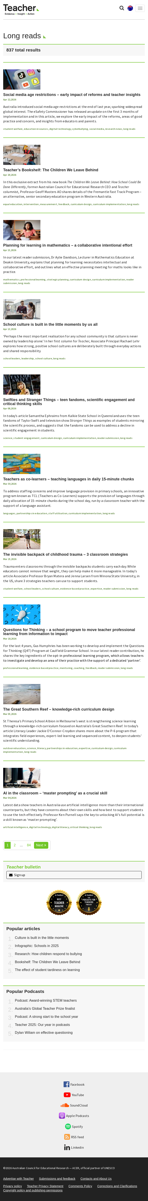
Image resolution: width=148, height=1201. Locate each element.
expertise (96, 588)
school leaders (11, 358)
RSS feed (74, 1137)
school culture (43, 358)
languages (9, 513)
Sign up (17, 875)
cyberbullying (80, 128)
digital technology (60, 128)
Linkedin (74, 1147)
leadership (27, 358)
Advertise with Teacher (18, 1178)
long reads (129, 128)
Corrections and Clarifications (117, 1186)
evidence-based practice (75, 588)
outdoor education (14, 748)
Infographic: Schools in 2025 (37, 946)
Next (41, 845)
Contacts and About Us (96, 1178)
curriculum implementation (109, 204)
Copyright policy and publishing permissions (33, 1190)
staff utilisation (57, 513)
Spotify (74, 1126)
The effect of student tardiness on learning (47, 970)
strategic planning (58, 279)
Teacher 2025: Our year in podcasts (42, 1025)
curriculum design (81, 204)
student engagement (26, 438)
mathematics (11, 279)
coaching (79, 668)
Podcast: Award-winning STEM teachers (46, 1000)
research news (113, 128)
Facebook (74, 1084)
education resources (36, 128)
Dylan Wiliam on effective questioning (44, 1032)
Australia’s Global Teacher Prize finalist (45, 1008)
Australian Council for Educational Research (40, 1168)
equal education (12, 204)
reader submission (108, 438)
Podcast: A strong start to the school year (46, 1016)
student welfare (13, 128)
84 (29, 845)
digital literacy (60, 827)
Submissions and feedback (57, 1178)
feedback (63, 204)
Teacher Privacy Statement (45, 1186)
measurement (48, 204)
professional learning (33, 279)
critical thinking (79, 827)
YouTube (74, 1095)
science (7, 438)
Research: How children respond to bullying (48, 954)
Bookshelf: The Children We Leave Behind (47, 962)
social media (96, 128)
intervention (31, 204)
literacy (41, 748)
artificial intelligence (15, 827)
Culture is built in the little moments (42, 938)
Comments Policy (80, 1186)
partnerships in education (32, 513)
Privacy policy (12, 1186)
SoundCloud (74, 1105)
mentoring (66, 668)
